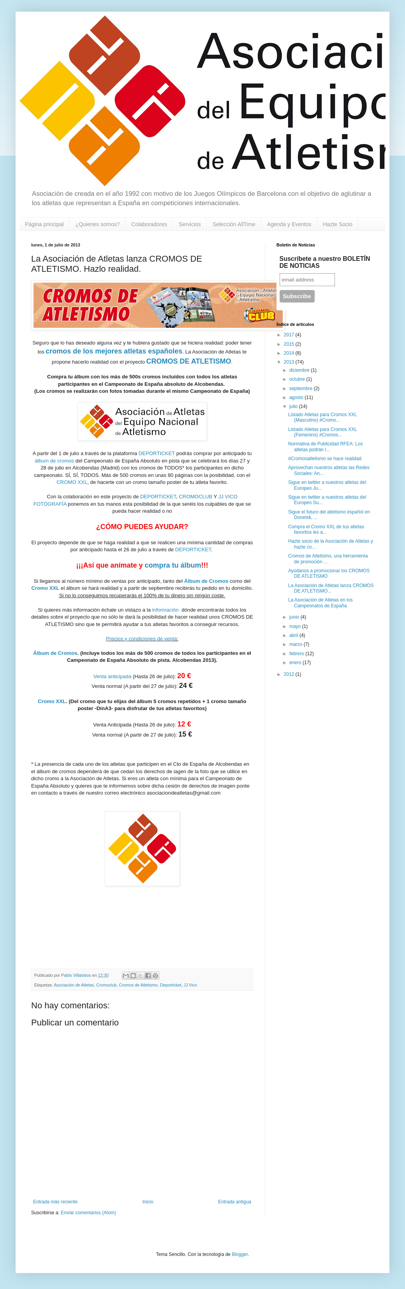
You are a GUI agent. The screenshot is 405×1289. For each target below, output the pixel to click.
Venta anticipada (112, 676)
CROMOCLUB (195, 496)
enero (296, 662)
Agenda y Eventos (289, 224)
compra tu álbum (173, 565)
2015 (290, 344)
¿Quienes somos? (98, 224)
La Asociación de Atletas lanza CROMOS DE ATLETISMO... (330, 588)
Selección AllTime (234, 224)
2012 (290, 674)
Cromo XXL (46, 588)
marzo (296, 644)
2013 (290, 362)
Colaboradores (149, 224)
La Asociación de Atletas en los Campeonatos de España (320, 602)
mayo (295, 626)
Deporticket (170, 985)
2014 (290, 353)
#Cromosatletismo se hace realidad (324, 458)
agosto (297, 397)
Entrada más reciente (55, 1202)
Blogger (240, 1254)
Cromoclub (106, 985)
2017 (290, 335)
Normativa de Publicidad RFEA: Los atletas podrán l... (325, 446)
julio (294, 406)
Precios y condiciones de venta (141, 639)
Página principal (44, 224)
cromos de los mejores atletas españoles (114, 351)
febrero (297, 653)
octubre (297, 379)
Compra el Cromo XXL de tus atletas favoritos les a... (326, 529)
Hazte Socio (337, 224)
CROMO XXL (71, 482)
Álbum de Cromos (206, 581)
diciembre (300, 370)
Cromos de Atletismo (138, 985)
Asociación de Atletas (74, 985)
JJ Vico (190, 985)
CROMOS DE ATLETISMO (188, 361)
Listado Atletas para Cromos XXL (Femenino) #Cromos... (322, 432)
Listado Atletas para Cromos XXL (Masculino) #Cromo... (322, 417)
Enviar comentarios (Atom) (88, 1212)
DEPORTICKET (157, 453)
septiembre (301, 388)
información (165, 610)
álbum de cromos (55, 461)
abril (294, 635)
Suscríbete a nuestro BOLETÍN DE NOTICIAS (325, 262)
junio (295, 617)
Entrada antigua (234, 1202)
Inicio (148, 1202)
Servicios (190, 224)
